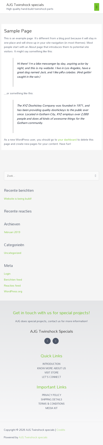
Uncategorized (12, 252)
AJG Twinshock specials (25, 4)
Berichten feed (13, 279)
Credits (61, 429)
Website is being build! (18, 198)
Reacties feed (12, 285)
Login (7, 273)
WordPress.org (13, 291)
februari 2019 (12, 232)
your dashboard (67, 139)
